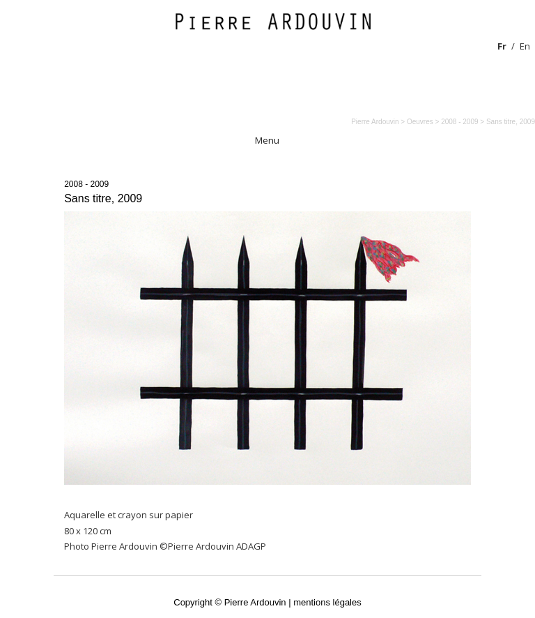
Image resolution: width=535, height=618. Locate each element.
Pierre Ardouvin (374, 122)
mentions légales (327, 602)
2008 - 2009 (86, 184)
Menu (267, 140)
